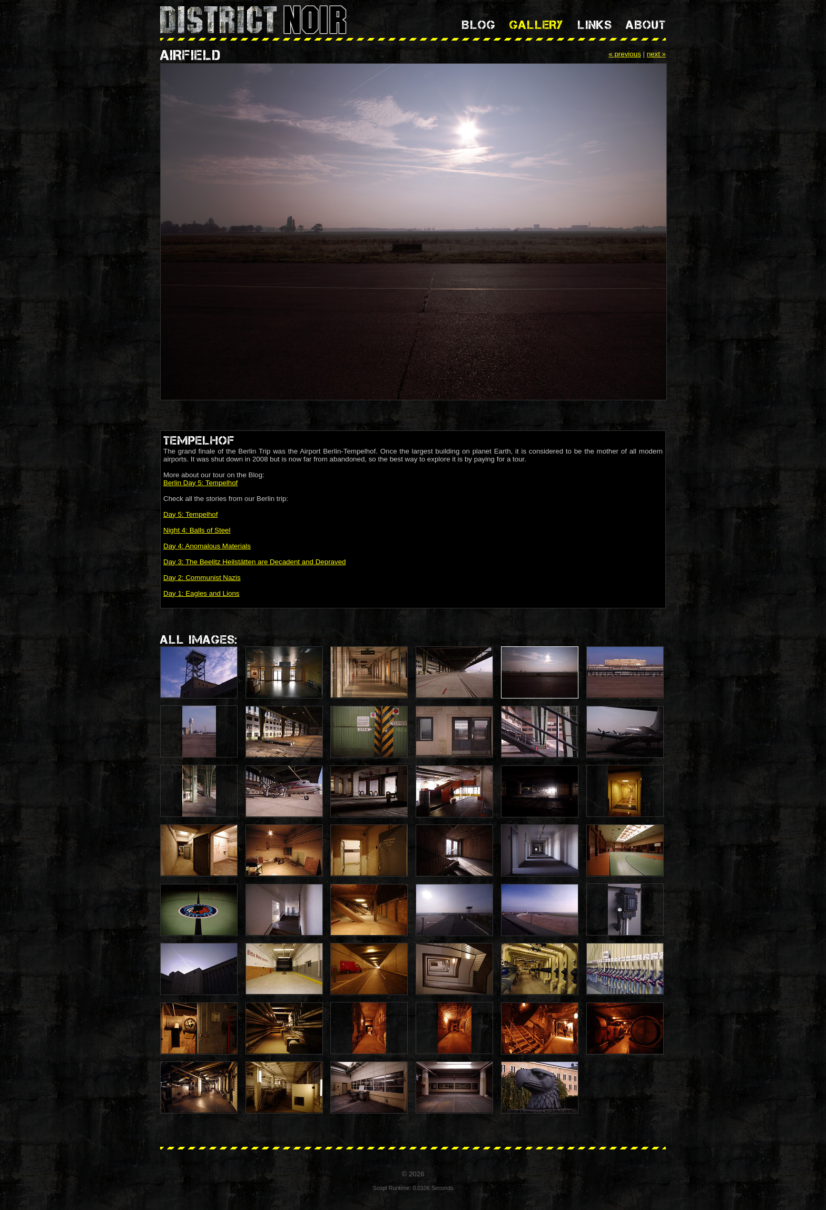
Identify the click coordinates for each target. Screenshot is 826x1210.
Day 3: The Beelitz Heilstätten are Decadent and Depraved (254, 562)
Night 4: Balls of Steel (196, 530)
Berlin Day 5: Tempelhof (200, 483)
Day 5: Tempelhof (190, 514)
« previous (624, 54)
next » (656, 54)
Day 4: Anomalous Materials (207, 546)
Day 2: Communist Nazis (202, 578)
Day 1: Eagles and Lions (201, 593)
